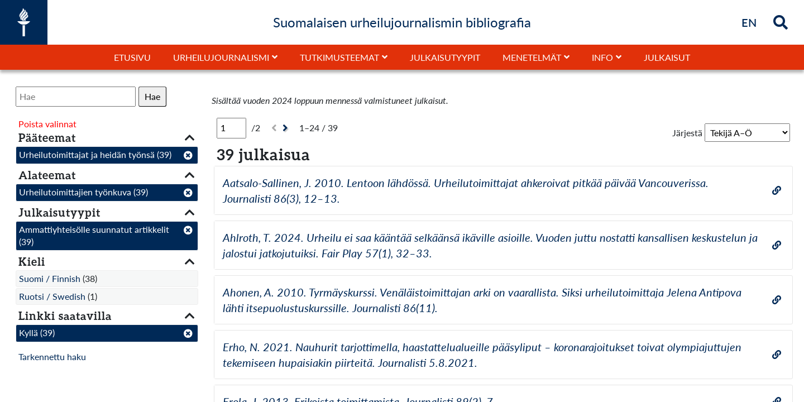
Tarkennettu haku (52, 356)
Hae (152, 96)
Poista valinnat (47, 123)
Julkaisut (667, 57)
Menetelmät (531, 57)
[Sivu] (231, 128)
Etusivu (132, 57)
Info (602, 57)
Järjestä (687, 132)
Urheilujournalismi (221, 57)
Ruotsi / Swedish (52, 296)
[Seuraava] (287, 128)
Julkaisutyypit (445, 57)
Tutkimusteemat (339, 57)
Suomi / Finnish (49, 278)
